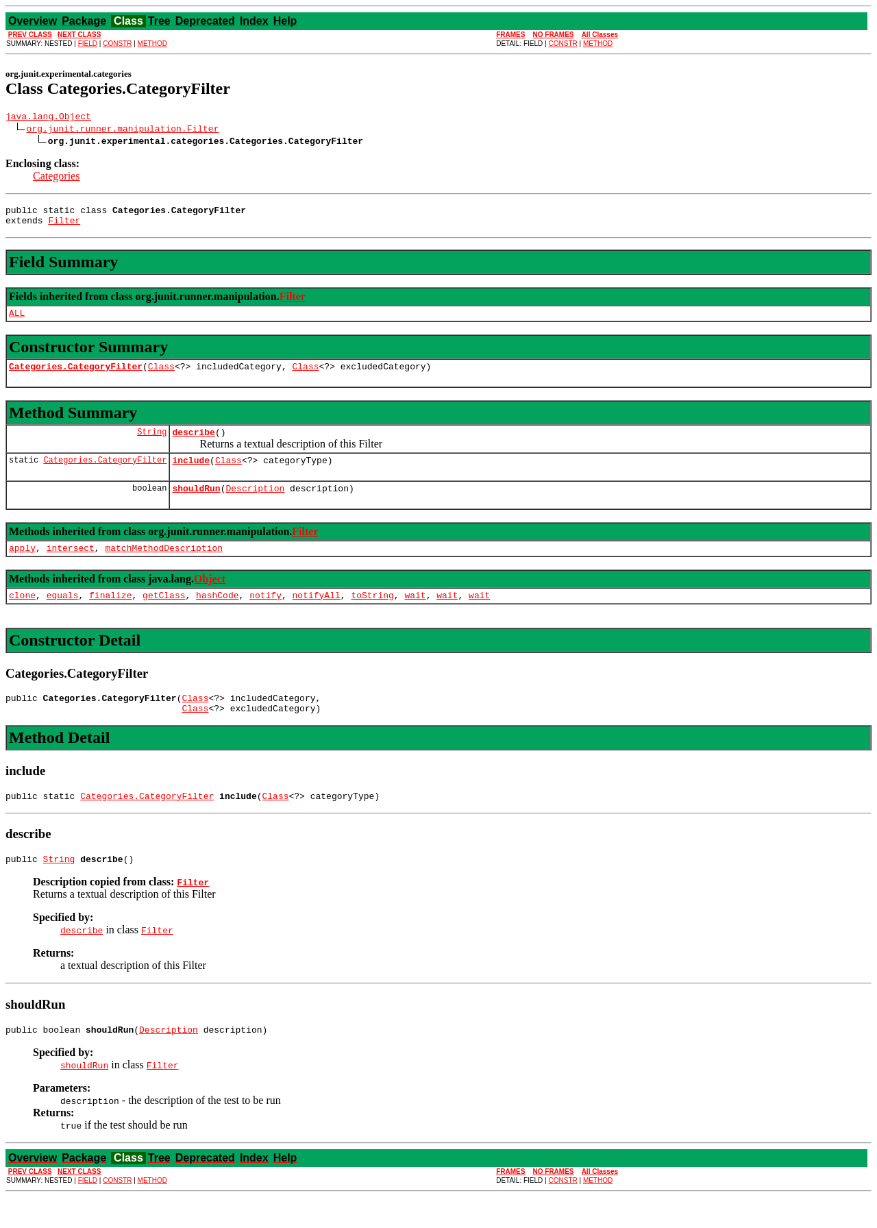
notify (265, 615)
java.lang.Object (48, 118)
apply (22, 566)
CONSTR (117, 43)
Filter (64, 226)
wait (414, 615)
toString (372, 615)
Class (161, 376)
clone (22, 615)
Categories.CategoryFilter (76, 376)
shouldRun (196, 504)
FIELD (87, 43)
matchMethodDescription (164, 566)
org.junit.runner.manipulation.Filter (123, 130)
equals (63, 615)
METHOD (152, 43)
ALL (17, 321)
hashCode (217, 615)
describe (193, 444)
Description (254, 504)
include (191, 474)
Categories (56, 178)
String (151, 444)
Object (209, 597)
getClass (164, 615)
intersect (71, 566)
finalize (110, 615)
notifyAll (317, 615)
